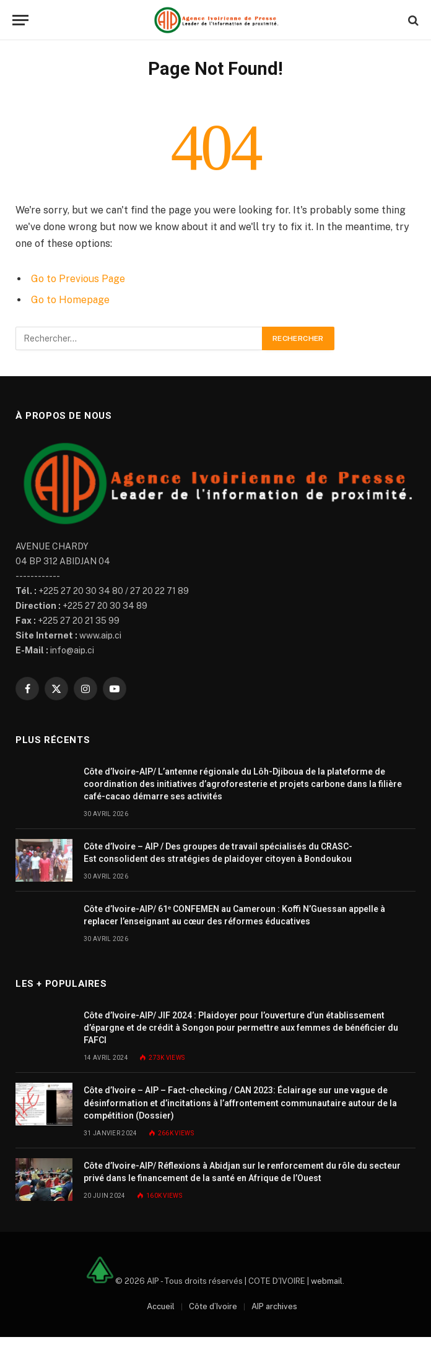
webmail (326, 1280)
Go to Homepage (70, 300)
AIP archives (274, 1306)
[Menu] (20, 20)
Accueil (161, 1306)
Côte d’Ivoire (213, 1306)
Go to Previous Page (78, 279)
